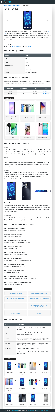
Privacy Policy (31, 410)
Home (5, 5)
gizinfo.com (15, 410)
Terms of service (40, 410)
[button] (7, 20)
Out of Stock (46, 91)
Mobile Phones (12, 5)
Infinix (18, 5)
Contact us (47, 410)
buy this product (15, 46)
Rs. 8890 (29, 46)
